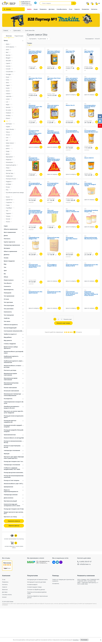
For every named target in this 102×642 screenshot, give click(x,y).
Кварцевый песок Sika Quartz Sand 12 (91, 265)
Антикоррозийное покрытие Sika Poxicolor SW (53, 184)
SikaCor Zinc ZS (70, 105)
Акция (35, 9)
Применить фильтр (14, 521)
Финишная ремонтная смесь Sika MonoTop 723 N (35, 107)
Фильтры (9, 36)
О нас (70, 9)
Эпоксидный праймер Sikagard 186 (91, 211)
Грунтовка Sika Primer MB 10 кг (54, 79)
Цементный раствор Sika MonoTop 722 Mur (91, 238)
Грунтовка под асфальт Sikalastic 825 (72, 211)
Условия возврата (32, 584)
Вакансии (5, 589)
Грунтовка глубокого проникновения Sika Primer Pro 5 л (53, 52)
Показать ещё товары (63, 323)
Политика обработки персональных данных (37, 596)
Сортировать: (33, 38)
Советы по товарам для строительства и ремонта (63, 580)
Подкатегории (19, 36)
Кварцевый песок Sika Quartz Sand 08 (35, 292)
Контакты (94, 9)
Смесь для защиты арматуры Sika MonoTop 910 (53, 107)
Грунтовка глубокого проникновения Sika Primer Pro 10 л (35, 52)
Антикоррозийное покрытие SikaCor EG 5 (91, 131)
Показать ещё (68, 319)
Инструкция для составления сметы (37, 579)
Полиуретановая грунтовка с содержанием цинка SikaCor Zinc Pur (35, 132)
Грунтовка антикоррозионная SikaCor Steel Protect (53, 132)
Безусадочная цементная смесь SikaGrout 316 (34, 159)
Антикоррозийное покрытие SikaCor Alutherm (90, 107)
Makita (29, 9)
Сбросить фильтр (14, 525)
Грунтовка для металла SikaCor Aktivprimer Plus (71, 159)
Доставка (52, 9)
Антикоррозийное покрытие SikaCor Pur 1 (72, 132)
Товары (29, 43)
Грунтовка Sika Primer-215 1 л (88, 51)
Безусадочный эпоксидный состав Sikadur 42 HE (35, 266)
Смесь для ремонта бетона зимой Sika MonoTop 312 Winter (90, 79)
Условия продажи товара (34, 587)
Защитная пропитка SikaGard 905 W (72, 265)
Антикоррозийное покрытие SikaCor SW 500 (35, 184)
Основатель (85, 9)
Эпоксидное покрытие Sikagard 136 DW (90, 184)
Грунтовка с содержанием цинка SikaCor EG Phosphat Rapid (53, 159)
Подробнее (76, 640)
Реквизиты (43, 9)
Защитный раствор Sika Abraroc (53, 238)
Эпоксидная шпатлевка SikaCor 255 (71, 239)
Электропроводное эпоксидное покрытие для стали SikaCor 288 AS (35, 212)
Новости (77, 9)
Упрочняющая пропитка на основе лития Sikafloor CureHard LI (72, 293)
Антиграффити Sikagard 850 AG (52, 265)
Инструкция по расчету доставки (36, 582)
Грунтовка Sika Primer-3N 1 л (70, 51)
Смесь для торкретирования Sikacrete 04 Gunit (52, 212)
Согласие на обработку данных (36, 589)
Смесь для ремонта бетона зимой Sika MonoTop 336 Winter (72, 79)
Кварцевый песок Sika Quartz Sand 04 (54, 292)
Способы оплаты (62, 9)
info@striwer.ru (25, 3)
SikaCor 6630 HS (89, 158)
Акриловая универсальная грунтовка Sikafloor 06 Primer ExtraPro (91, 293)
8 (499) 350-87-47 (25, 1)
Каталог (4, 597)
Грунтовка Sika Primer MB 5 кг (35, 79)
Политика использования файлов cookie (36, 592)
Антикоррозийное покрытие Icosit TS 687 (72, 184)
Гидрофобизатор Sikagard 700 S (34, 238)
